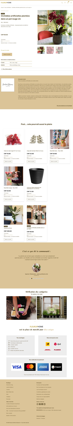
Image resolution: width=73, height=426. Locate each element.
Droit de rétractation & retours (13, 408)
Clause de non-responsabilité (43, 396)
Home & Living (9, 384)
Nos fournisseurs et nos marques (44, 387)
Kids (7, 394)
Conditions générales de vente (43, 392)
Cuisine (8, 389)
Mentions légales (40, 399)
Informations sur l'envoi (11, 406)
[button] (30, 278)
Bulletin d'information (11, 415)
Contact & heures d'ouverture (13, 403)
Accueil (2, 7)
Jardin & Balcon (9, 387)
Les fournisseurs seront (42, 389)
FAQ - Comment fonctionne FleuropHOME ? (16, 410)
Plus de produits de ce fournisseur (64, 105)
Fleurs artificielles (7, 7)
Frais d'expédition (6, 40)
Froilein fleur (4, 10)
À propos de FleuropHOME (43, 384)
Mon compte (9, 413)
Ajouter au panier (7, 54)
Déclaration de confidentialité (43, 394)
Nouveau (8, 399)
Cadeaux (8, 396)
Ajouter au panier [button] (8, 161)
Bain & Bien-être (9, 392)
